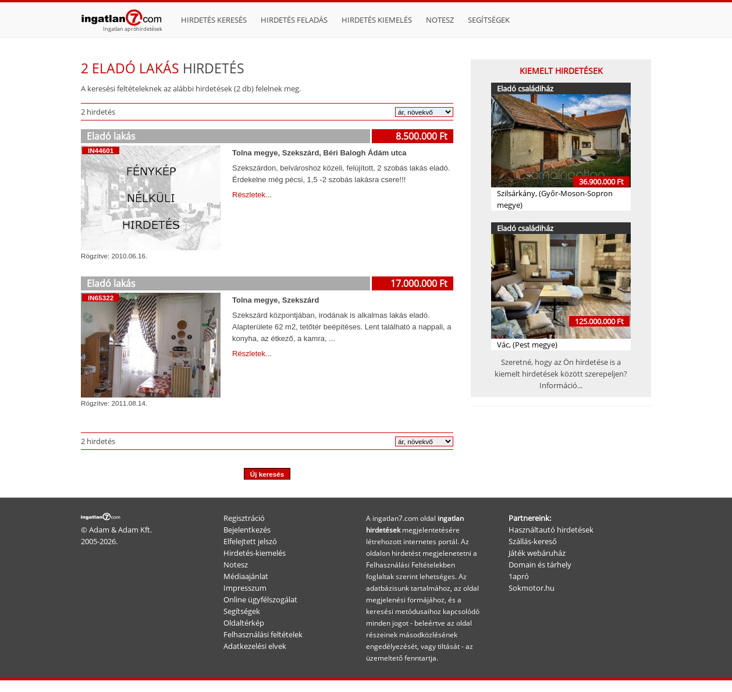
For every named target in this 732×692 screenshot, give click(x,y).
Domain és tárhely (540, 564)
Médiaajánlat (245, 576)
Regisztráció (244, 518)
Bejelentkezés (247, 529)
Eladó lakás (111, 136)
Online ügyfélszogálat (260, 599)
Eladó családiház (525, 88)
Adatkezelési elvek (254, 646)
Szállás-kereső (533, 541)
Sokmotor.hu (532, 588)
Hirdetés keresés (214, 20)
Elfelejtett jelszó (250, 541)
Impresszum (244, 588)
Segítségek (489, 20)
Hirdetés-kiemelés (254, 553)
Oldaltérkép (243, 623)
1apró (519, 576)
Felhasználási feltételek (263, 634)
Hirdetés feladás (294, 20)
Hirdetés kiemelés (377, 20)
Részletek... (252, 194)
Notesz (440, 20)
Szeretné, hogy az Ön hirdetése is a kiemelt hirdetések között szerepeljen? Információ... (561, 374)
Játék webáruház (537, 553)
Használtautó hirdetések (551, 529)
